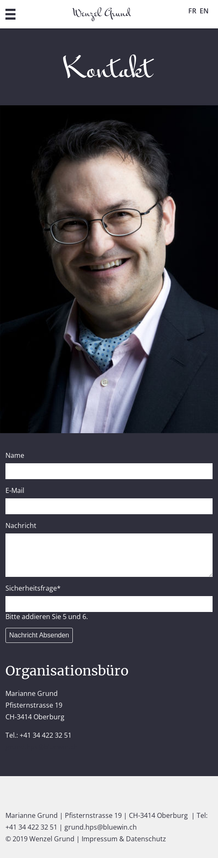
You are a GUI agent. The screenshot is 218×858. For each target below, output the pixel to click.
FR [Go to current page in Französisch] (192, 10)
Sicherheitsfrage (33, 588)
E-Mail (14, 490)
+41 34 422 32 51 (31, 827)
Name (14, 455)
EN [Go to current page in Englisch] (204, 10)
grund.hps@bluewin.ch (41, 746)
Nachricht (20, 525)
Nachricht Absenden (39, 635)
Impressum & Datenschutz (124, 838)
